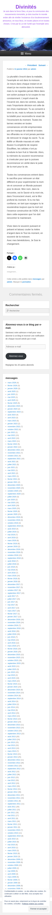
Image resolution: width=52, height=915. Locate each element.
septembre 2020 (14, 494)
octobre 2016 (13, 625)
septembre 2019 (14, 526)
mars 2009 (12, 877)
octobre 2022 (13, 429)
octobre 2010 (13, 833)
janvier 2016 (12, 652)
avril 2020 (11, 505)
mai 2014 (11, 710)
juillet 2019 (12, 532)
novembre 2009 (14, 862)
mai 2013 (11, 745)
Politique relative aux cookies (33, 904)
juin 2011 (11, 812)
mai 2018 (11, 570)
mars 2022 (12, 441)
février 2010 (12, 853)
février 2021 (12, 479)
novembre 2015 (14, 657)
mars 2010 (12, 850)
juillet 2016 (12, 634)
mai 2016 (11, 640)
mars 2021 (12, 476)
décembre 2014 (14, 690)
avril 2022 (11, 438)
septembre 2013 (14, 734)
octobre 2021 (13, 456)
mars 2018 (12, 576)
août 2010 (12, 839)
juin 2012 (11, 777)
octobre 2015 (13, 660)
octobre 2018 (13, 555)
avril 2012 (11, 783)
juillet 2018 (12, 564)
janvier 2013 (12, 757)
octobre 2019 (13, 523)
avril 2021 (11, 473)
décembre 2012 (14, 760)
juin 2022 (11, 432)
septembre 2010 (14, 836)
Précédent (31, 65)
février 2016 (12, 649)
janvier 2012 (12, 792)
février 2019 (12, 543)
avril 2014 (11, 713)
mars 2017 (12, 611)
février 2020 (12, 511)
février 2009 (12, 880)
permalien (26, 282)
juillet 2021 (12, 464)
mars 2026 (12, 383)
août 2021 (12, 461)
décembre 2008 (14, 886)
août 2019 (12, 529)
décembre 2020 (14, 485)
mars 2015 (12, 681)
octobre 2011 (13, 801)
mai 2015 (11, 675)
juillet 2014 (12, 704)
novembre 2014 (14, 693)
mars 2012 (12, 786)
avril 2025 (11, 400)
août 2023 (12, 415)
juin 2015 (11, 672)
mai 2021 (11, 470)
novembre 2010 (14, 830)
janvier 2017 (12, 617)
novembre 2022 (14, 426)
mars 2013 (12, 751)
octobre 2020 (13, 491)
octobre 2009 (13, 865)
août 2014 (12, 701)
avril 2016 (11, 643)
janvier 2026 (12, 388)
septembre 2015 (14, 663)
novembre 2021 (14, 453)
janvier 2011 (12, 827)
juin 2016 (11, 637)
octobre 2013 (13, 731)
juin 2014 (11, 707)
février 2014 (12, 719)
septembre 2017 (14, 593)
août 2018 (12, 561)
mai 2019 (11, 535)
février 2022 (12, 444)
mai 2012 (11, 780)
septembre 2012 (14, 769)
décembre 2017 (14, 584)
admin (9, 282)
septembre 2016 (14, 628)
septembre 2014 (14, 698)
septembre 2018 (14, 558)
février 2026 (12, 385)
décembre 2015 (14, 654)
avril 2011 (11, 818)
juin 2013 (11, 742)
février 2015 (12, 684)
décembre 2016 (14, 619)
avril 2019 (11, 537)
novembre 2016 (14, 622)
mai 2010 (11, 845)
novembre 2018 (14, 552)
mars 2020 (12, 508)
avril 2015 (11, 678)
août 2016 (12, 631)
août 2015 (12, 666)
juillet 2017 (12, 599)
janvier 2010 (12, 856)
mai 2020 (11, 502)
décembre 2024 (14, 406)
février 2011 (12, 824)
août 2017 (12, 596)
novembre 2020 (14, 488)
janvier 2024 (12, 409)
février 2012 (12, 789)
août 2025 (12, 391)
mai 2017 (11, 605)
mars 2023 (12, 421)
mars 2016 (12, 646)
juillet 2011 (12, 810)
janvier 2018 (12, 581)
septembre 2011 (14, 804)
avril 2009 (11, 874)
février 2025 (12, 403)
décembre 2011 (14, 795)
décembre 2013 (14, 725)
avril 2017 (11, 608)
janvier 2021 (12, 482)
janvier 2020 (12, 514)
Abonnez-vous (16, 356)
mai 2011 (11, 815)
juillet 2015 (12, 669)
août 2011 (12, 807)
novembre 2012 (14, 763)
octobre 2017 (13, 590)
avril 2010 (11, 847)
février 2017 (12, 614)
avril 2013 (11, 748)
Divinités (26, 7)
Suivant (43, 65)
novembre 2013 (14, 728)
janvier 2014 (12, 722)
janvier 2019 (12, 546)
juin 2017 (11, 602)
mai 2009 (11, 871)
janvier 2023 (12, 424)
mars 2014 (12, 716)
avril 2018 (11, 573)
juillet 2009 (12, 868)
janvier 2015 (12, 687)
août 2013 (12, 736)
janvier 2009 (12, 883)
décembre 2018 (14, 549)
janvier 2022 (12, 447)
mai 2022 (11, 435)
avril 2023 (11, 418)
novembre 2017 (14, 587)
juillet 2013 (12, 739)
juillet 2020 (12, 497)
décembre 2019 (14, 517)
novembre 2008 (14, 888)
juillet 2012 (12, 774)
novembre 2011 (14, 798)
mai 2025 (11, 397)
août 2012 (12, 771)
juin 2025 (11, 394)
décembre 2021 (14, 450)
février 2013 (12, 754)
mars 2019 (12, 540)
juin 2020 (11, 500)
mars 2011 (12, 821)
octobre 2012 (13, 766)
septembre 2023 (14, 412)
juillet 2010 (12, 842)
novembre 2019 (14, 520)
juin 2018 (11, 567)
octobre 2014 (13, 695)
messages (37, 279)
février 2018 (12, 578)
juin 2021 (11, 467)
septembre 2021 (14, 459)
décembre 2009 (14, 859)
